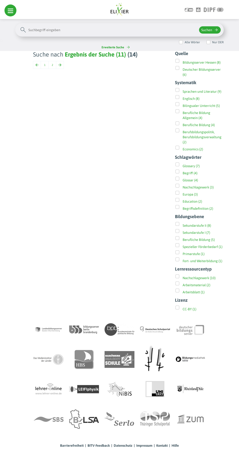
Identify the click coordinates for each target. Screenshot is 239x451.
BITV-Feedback (99, 445)
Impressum (144, 445)
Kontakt (162, 445)
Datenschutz (123, 445)
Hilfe (175, 445)
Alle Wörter (192, 42)
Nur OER (218, 42)
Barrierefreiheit (72, 445)
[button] (10, 10)
